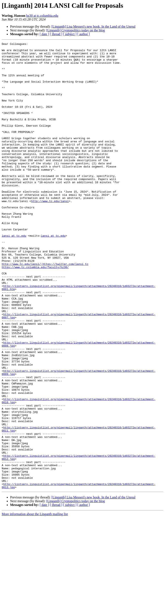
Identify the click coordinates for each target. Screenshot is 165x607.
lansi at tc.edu (14, 274)
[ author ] (83, 34)
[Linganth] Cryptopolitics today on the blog (75, 30)
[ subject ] (70, 34)
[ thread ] (56, 34)
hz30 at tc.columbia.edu (42, 15)
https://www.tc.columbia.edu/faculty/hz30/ (35, 312)
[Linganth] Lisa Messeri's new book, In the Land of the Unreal (93, 26)
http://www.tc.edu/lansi (50, 233)
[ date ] (44, 34)
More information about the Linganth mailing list (35, 603)
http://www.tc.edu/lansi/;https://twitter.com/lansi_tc (45, 308)
